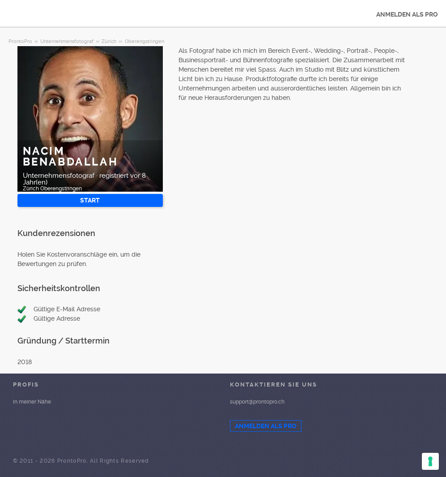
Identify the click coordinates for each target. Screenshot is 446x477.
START (90, 200)
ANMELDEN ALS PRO (407, 14)
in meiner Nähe (32, 402)
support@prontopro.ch (257, 402)
